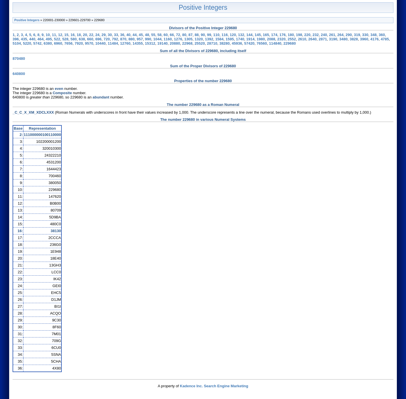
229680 (289, 43)
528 (65, 39)
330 (365, 35)
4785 (385, 39)
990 (148, 39)
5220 (27, 43)
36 (122, 35)
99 (209, 35)
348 (374, 35)
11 (54, 35)
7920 (79, 43)
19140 (162, 43)
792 (115, 39)
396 (16, 39)
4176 (374, 39)
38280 (224, 43)
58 (159, 35)
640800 (19, 74)
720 (107, 39)
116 (225, 35)
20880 (175, 43)
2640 (312, 39)
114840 (275, 43)
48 (147, 35)
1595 (230, 39)
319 (357, 35)
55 (153, 35)
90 (203, 35)
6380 (47, 43)
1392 (209, 39)
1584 (219, 39)
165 (266, 35)
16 (73, 35)
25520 (199, 43)
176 (282, 35)
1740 (240, 39)
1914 (250, 39)
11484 (113, 43)
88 (197, 35)
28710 (212, 43)
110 (216, 35)
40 (128, 35)
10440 (100, 43)
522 (57, 39)
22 (91, 35)
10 (48, 35)
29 (104, 35)
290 (349, 35)
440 (32, 39)
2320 (281, 39)
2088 (271, 39)
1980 (261, 39)
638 (82, 39)
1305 (188, 39)
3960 (364, 39)
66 (172, 35)
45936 (237, 43)
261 (332, 35)
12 (60, 35)
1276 (178, 39)
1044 (157, 39)
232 (316, 35)
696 (98, 39)
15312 (150, 43)
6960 (58, 43)
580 (74, 39)
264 (340, 35)
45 (141, 35)
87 (190, 35)
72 (178, 35)
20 (85, 35)
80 (184, 35)
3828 (354, 39)
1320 (199, 39)
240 (324, 35)
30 (110, 35)
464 (40, 39)
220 (307, 35)
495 (49, 39)
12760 (125, 43)
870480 (19, 58)
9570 (89, 43)
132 (241, 35)
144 (249, 35)
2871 (323, 39)
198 (299, 35)
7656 (68, 43)
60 (166, 35)
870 (123, 39)
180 (291, 35)
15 (66, 35)
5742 (37, 43)
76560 (261, 43)
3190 (333, 39)
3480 (343, 39)
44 (135, 35)
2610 (302, 39)
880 (131, 39)
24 (97, 35)
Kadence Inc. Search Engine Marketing (214, 386)
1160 (168, 39)
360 (382, 35)
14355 (137, 43)
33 (116, 35)
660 (90, 39)
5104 (17, 43)
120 (233, 35)
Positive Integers (203, 7)
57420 (249, 43)
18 (79, 35)
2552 (292, 39)
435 (24, 39)
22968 (187, 43)
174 (274, 35)
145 (257, 35)
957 (140, 39)
